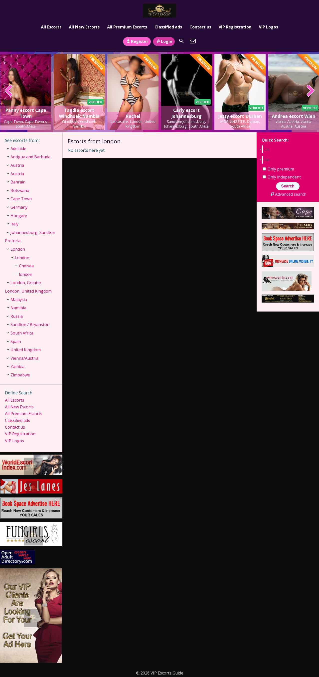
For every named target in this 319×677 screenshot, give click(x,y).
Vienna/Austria (24, 358)
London (17, 249)
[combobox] (288, 149)
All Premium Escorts (127, 27)
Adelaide (18, 148)
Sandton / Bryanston (29, 324)
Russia (16, 316)
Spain (15, 341)
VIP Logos (268, 27)
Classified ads (168, 27)
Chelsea (26, 266)
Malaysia (18, 299)
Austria (17, 165)
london (25, 274)
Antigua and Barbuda (30, 157)
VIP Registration (235, 27)
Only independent (282, 177)
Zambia (17, 366)
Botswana (19, 190)
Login (164, 41)
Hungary (18, 215)
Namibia (18, 308)
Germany (18, 207)
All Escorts (51, 27)
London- (23, 257)
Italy (14, 224)
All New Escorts (84, 27)
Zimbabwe (20, 375)
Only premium (278, 169)
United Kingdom (25, 349)
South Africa (21, 333)
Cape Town (21, 198)
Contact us (200, 27)
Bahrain (17, 182)
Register (137, 41)
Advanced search (287, 194)
